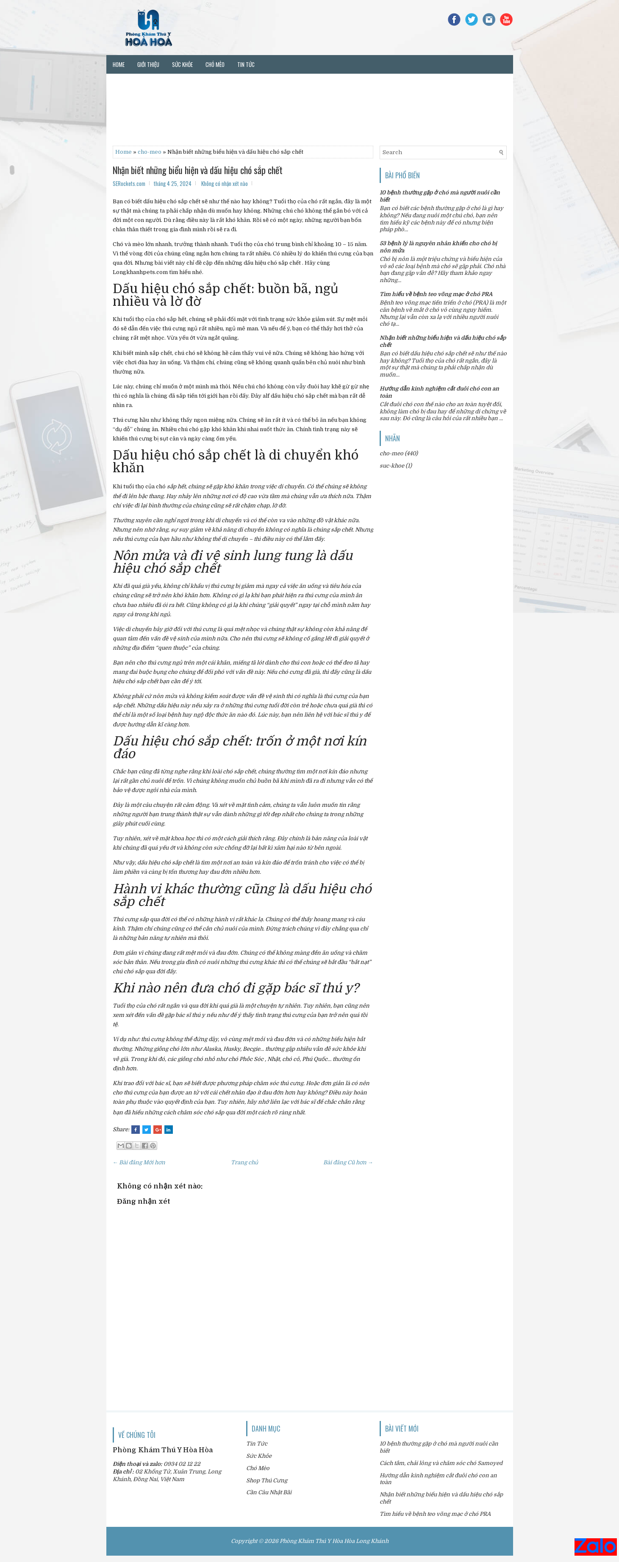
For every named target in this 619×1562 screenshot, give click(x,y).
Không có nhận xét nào (224, 183)
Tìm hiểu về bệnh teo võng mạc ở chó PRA (436, 294)
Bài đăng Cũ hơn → (348, 1162)
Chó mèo (215, 64)
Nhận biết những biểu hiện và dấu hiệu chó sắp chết (198, 170)
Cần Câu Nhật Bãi (268, 1492)
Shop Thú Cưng (266, 1480)
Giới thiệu (148, 64)
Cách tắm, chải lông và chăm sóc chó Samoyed (441, 1463)
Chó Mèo (257, 1468)
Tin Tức (256, 1443)
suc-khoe (392, 466)
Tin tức (246, 64)
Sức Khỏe (259, 1456)
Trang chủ (244, 1162)
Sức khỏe (182, 64)
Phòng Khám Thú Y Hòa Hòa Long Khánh (334, 1541)
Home (119, 64)
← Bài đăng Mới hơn (139, 1162)
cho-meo (149, 152)
